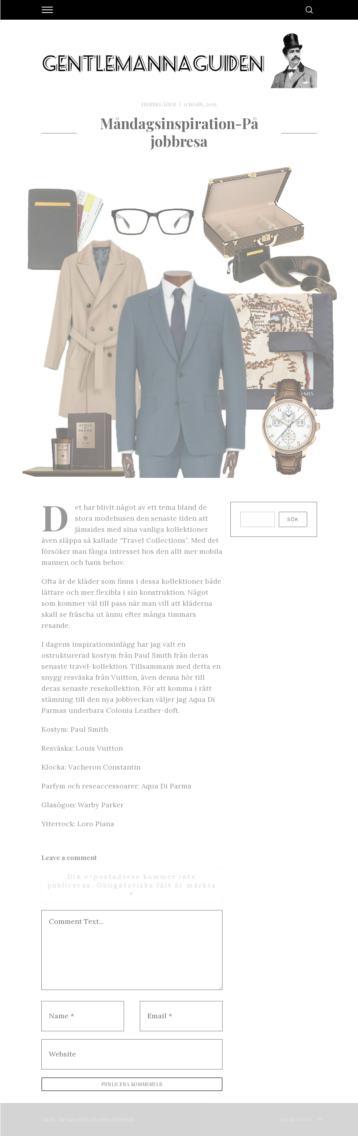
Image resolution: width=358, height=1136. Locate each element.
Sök (293, 519)
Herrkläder (158, 104)
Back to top (303, 1119)
